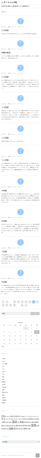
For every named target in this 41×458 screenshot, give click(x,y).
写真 (3, 376)
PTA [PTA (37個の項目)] (3, 416)
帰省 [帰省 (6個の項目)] (30, 422)
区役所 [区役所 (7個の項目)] (6, 422)
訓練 (3, 394)
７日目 (4, 252)
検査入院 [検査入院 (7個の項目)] (13, 425)
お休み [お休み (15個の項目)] (12, 416)
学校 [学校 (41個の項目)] (22, 422)
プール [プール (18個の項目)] (11, 419)
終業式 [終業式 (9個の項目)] (4, 428)
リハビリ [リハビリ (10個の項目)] (20, 419)
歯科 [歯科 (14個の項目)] (17, 425)
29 (10, 305)
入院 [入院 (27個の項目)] (3, 422)
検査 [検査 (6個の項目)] (10, 425)
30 (14, 305)
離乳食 (3, 402)
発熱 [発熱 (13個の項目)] (29, 425)
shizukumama (20, 26)
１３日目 (5, 107)
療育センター (5, 392)
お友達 (3, 358)
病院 (3, 389)
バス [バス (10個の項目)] (7, 419)
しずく (3, 361)
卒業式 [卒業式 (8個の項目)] (10, 422)
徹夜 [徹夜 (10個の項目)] (33, 422)
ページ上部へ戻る (38, 455)
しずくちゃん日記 (11, 455)
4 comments (13, 26)
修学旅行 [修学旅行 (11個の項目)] (31, 419)
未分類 (3, 384)
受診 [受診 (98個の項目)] (14, 421)
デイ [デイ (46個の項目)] (3, 418)
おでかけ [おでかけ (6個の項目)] (7, 416)
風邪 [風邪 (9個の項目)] (29, 428)
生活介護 (4, 387)
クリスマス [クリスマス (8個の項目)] (30, 416)
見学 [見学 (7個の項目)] (8, 428)
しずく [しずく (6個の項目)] (25, 416)
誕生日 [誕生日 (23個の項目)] (16, 428)
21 (18, 301)
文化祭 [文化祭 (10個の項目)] (7, 425)
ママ (3, 374)
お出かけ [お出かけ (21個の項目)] (17, 416)
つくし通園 (4, 363)
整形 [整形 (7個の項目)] (4, 425)
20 (14, 301)
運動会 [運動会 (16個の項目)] (25, 428)
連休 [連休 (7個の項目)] (22, 428)
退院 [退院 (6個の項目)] (20, 428)
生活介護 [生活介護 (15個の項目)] (22, 425)
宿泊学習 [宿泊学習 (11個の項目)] (26, 422)
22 (22, 301)
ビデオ (3, 371)
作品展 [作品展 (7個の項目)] (27, 419)
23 (26, 301)
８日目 (4, 221)
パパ (3, 368)
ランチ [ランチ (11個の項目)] (15, 419)
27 (3, 305)
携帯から (5, 26)
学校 (3, 379)
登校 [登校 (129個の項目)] (33, 425)
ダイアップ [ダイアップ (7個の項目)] (35, 416)
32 (22, 305)
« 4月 (2, 346)
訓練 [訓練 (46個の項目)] (11, 428)
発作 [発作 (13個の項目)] (26, 425)
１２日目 (5, 138)
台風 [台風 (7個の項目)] (18, 422)
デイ (3, 366)
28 (6, 305)
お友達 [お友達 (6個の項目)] (22, 416)
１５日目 (5, 77)
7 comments (13, 49)
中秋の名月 (5, 53)
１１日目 (5, 160)
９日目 (4, 191)
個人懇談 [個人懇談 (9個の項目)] (36, 419)
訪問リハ (4, 397)
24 (29, 301)
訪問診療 (4, 400)
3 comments (13, 187)
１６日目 (5, 30)
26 (37, 301)
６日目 (4, 282)
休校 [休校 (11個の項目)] (24, 419)
